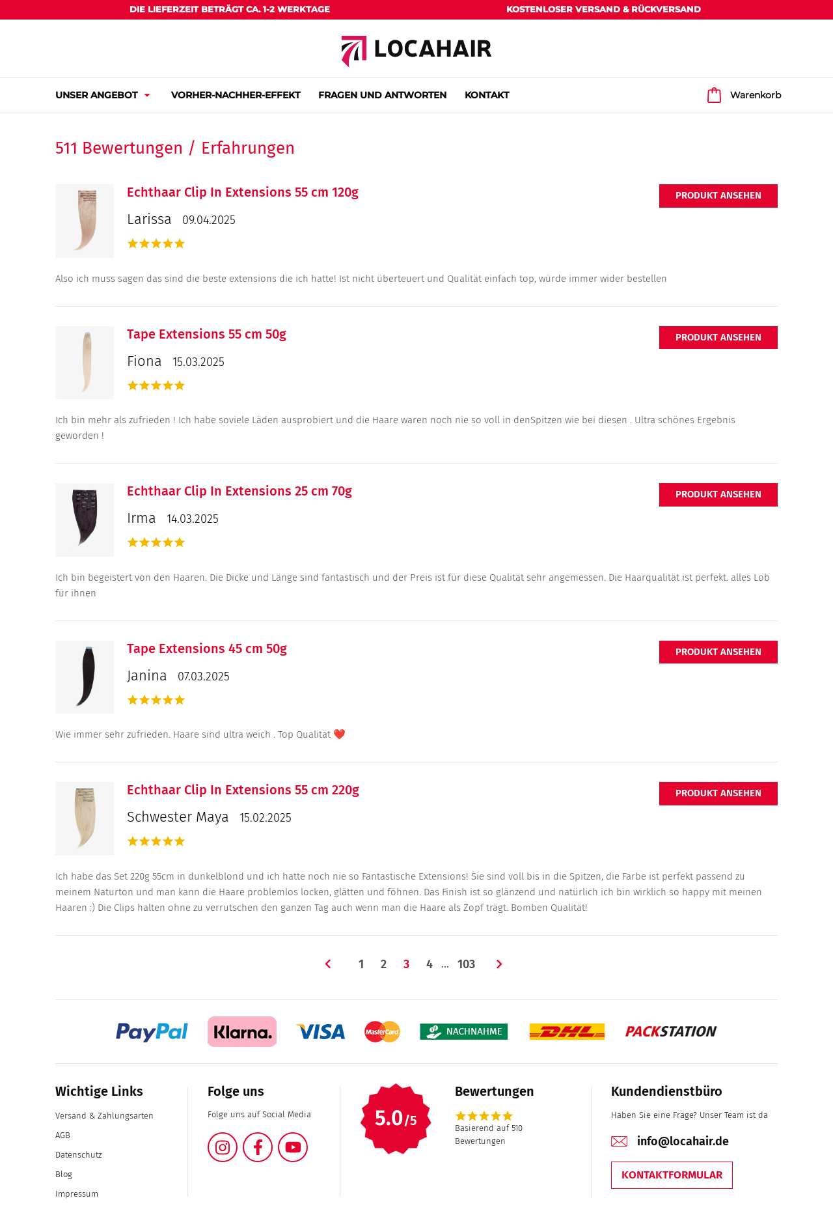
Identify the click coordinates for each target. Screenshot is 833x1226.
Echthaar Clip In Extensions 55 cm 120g (243, 192)
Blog (63, 1174)
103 (466, 964)
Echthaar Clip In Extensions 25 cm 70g (239, 491)
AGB (62, 1135)
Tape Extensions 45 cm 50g (207, 648)
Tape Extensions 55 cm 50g (206, 334)
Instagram (237, 1140)
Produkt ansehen (718, 195)
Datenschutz (78, 1155)
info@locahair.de (683, 1141)
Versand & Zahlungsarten (104, 1116)
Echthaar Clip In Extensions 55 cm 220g (243, 790)
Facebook (272, 1140)
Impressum (76, 1194)
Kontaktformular (671, 1175)
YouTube (307, 1140)
